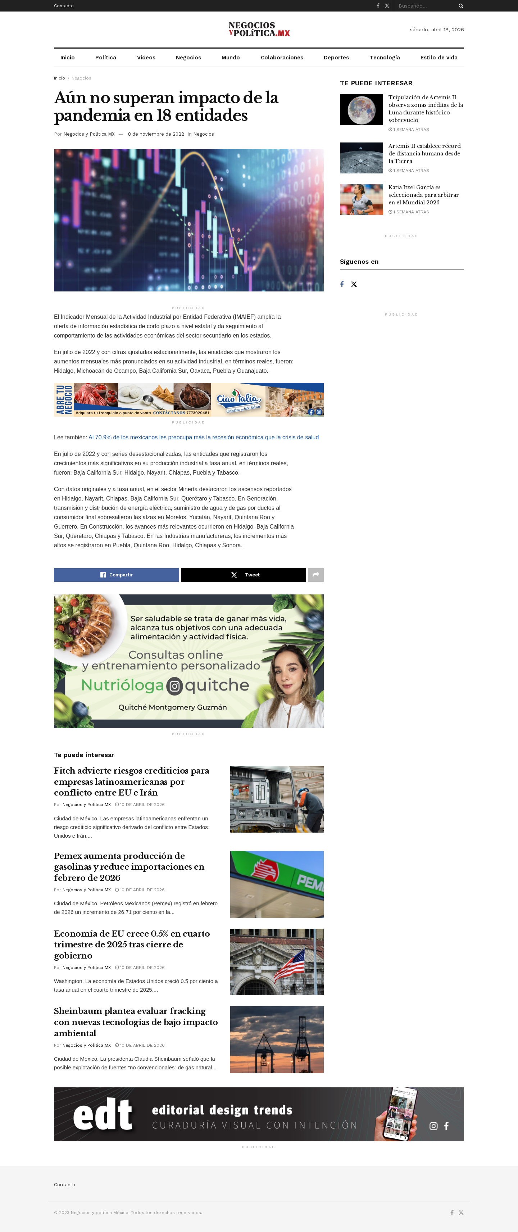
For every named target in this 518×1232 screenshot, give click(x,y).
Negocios (188, 57)
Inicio (67, 57)
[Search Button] (459, 6)
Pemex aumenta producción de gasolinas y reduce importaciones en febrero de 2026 (129, 867)
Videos (146, 57)
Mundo (231, 57)
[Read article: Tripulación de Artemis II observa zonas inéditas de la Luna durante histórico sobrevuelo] (361, 109)
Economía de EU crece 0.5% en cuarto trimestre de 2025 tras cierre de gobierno (132, 945)
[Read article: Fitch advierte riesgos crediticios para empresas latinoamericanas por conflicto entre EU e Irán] (277, 799)
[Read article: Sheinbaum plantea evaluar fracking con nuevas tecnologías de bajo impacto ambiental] (277, 1039)
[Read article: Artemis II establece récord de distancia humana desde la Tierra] (361, 157)
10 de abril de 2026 (140, 804)
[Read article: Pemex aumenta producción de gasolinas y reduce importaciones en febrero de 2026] (277, 884)
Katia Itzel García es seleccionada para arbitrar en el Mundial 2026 (423, 195)
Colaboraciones (282, 57)
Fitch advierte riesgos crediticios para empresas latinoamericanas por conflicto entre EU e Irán (131, 782)
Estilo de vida (439, 57)
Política (105, 57)
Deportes (336, 57)
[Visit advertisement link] (189, 400)
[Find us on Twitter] (354, 284)
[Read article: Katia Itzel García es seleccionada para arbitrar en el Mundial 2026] (361, 199)
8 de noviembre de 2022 (156, 134)
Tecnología (385, 57)
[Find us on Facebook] (342, 285)
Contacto (64, 5)
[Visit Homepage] (259, 29)
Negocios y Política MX (89, 134)
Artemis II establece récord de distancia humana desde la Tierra (424, 153)
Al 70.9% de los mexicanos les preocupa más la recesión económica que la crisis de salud (203, 437)
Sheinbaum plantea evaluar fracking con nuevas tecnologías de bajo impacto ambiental (136, 1022)
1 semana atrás (408, 129)
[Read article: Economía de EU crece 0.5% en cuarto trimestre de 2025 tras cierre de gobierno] (277, 962)
